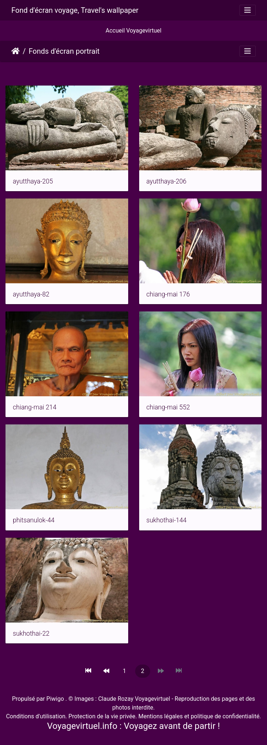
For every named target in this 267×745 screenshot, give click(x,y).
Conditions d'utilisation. (36, 716)
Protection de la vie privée (102, 716)
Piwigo (55, 698)
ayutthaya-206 (167, 181)
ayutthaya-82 (31, 294)
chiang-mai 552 (168, 407)
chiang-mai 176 (168, 294)
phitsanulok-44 (34, 520)
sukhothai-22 (31, 633)
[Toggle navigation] (248, 10)
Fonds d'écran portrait (64, 51)
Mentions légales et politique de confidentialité (198, 716)
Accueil (15, 51)
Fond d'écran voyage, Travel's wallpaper (74, 10)
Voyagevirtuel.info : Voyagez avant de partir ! (133, 726)
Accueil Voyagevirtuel (133, 30)
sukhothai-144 (167, 520)
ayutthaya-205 (33, 181)
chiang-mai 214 (34, 407)
